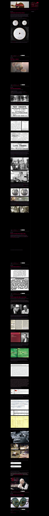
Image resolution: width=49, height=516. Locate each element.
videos (18, 85)
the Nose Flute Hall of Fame (18, 474)
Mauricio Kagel (17, 298)
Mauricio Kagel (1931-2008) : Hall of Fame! (18, 297)
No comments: (18, 293)
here (25, 18)
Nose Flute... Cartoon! (14, 59)
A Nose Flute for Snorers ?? (15, 266)
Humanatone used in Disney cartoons (17, 12)
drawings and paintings (14, 85)
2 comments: (18, 55)
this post (15, 154)
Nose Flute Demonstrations (15, 88)
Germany (17, 85)
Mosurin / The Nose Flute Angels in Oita (17, 233)
